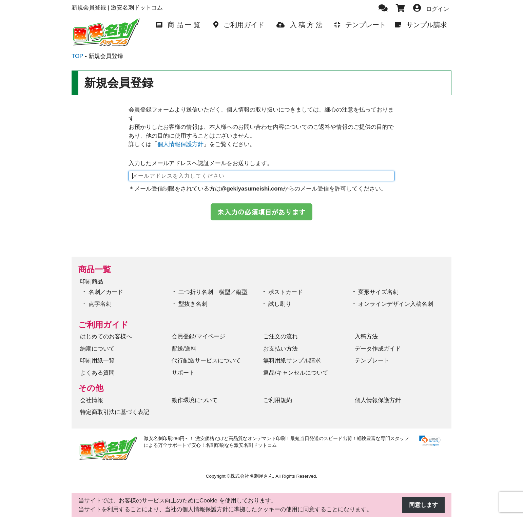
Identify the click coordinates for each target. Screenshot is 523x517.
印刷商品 (91, 281)
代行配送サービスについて (206, 360)
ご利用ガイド (103, 324)
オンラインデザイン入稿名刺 (395, 304)
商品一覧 (94, 269)
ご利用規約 (277, 400)
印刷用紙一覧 (97, 360)
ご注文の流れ (280, 336)
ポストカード (285, 292)
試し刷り (279, 304)
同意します (423, 505)
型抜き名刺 (192, 304)
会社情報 (91, 400)
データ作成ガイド (378, 348)
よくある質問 (97, 373)
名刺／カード (106, 292)
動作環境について (195, 400)
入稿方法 (366, 336)
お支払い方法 (280, 348)
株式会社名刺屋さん (251, 476)
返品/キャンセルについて (295, 373)
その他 (90, 388)
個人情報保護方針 (180, 144)
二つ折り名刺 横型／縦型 (213, 292)
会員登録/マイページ (198, 336)
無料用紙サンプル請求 (292, 360)
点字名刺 (100, 304)
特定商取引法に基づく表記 (114, 412)
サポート (183, 373)
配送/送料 (184, 348)
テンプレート (372, 360)
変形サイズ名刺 (378, 292)
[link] (430, 440)
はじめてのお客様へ (106, 336)
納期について (97, 348)
